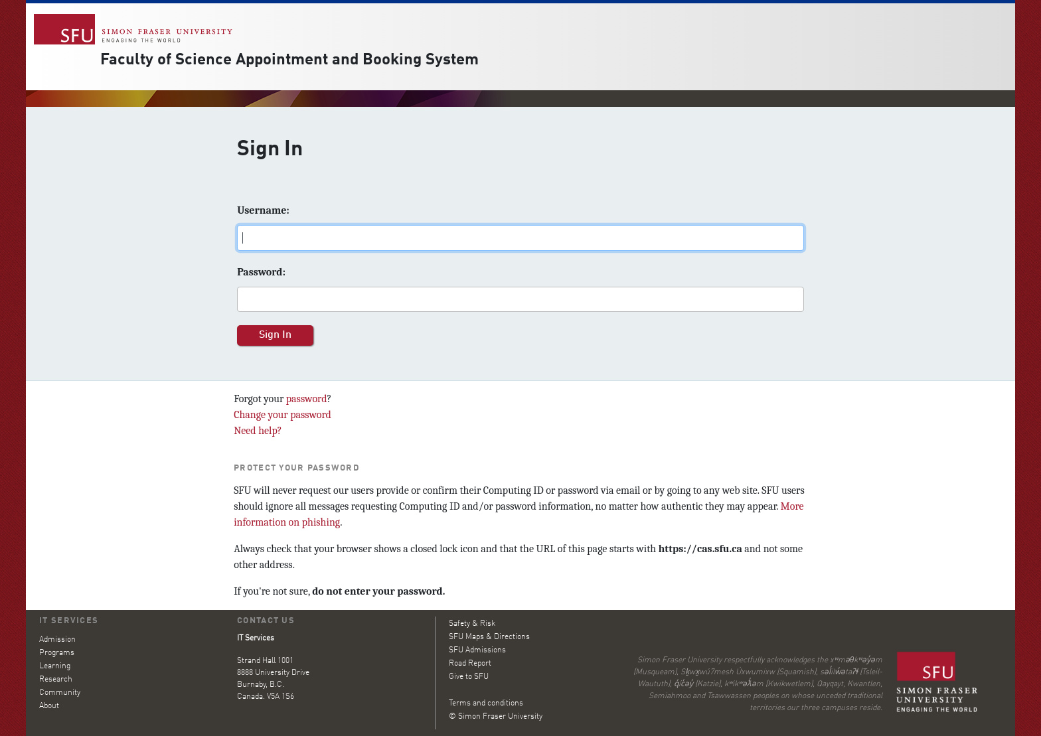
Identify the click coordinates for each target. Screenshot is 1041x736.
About (49, 706)
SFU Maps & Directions (489, 637)
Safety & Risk (472, 624)
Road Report (470, 664)
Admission (57, 640)
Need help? (257, 431)
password (306, 399)
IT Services (68, 621)
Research (55, 680)
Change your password (282, 415)
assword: (261, 272)
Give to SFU (469, 677)
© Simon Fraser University (495, 717)
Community (59, 693)
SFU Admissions (477, 650)
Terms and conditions (486, 703)
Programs (56, 653)
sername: (263, 210)
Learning (54, 666)
